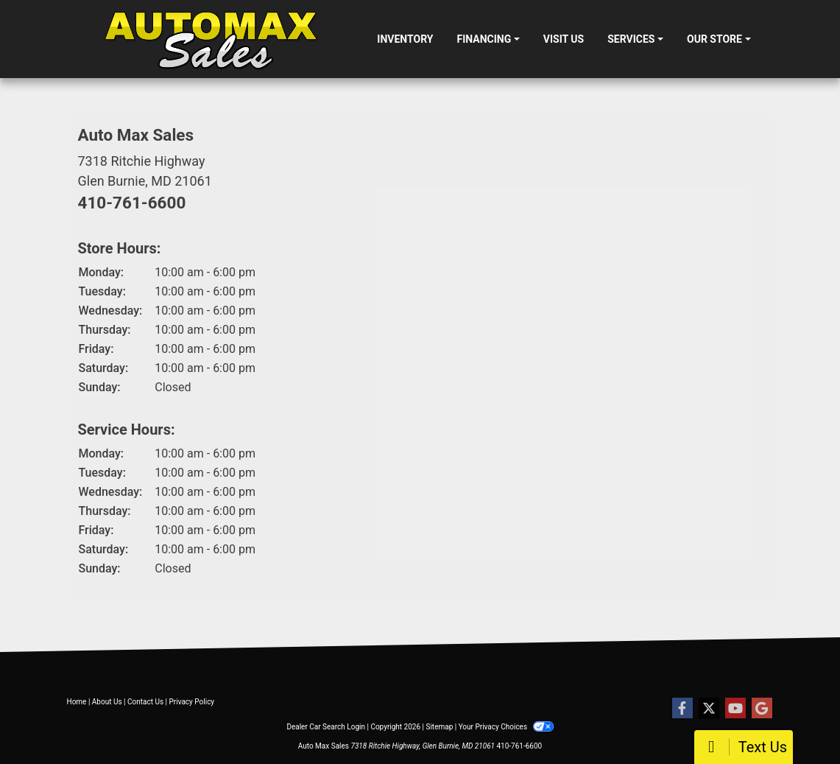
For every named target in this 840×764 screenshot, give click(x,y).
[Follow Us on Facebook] (682, 709)
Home (77, 702)
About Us (107, 702)
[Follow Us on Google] (762, 709)
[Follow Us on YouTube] (735, 709)
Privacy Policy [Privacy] (192, 702)
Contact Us (145, 702)
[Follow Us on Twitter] (709, 709)
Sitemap (439, 727)
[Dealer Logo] (210, 39)
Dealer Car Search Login (325, 727)
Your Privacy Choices (506, 727)
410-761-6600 (132, 202)
